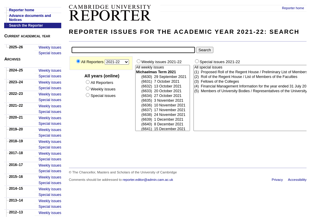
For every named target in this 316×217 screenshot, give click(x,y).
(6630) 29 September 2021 (163, 77)
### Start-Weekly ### (163, 98)
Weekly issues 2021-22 (161, 62)
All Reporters (93, 62)
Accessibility (297, 179)
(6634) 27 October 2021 (163, 96)
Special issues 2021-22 (220, 62)
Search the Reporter (26, 25)
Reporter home (293, 8)
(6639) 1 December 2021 (163, 119)
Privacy (277, 179)
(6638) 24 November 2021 (163, 115)
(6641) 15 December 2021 (163, 129)
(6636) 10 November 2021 (163, 105)
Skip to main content (291, 2)
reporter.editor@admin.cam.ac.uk (148, 179)
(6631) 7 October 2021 (163, 81)
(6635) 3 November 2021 (163, 100)
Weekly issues (50, 47)
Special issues (49, 53)
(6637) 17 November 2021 (163, 110)
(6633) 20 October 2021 (163, 91)
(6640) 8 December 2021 (163, 124)
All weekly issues (163, 67)
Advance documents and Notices (30, 18)
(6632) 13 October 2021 (163, 86)
